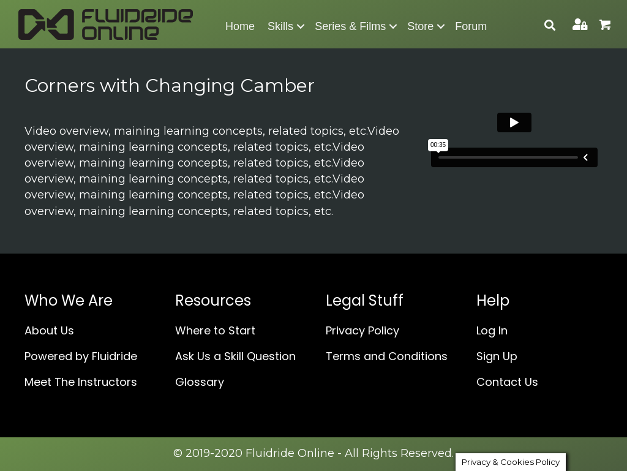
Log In (492, 330)
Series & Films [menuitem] (350, 26)
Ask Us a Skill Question (235, 356)
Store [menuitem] (420, 26)
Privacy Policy (362, 330)
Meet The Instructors (80, 382)
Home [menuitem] (240, 26)
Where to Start (215, 330)
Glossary (199, 382)
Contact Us (507, 382)
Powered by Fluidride (80, 356)
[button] (300, 26)
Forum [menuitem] (471, 26)
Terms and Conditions (387, 356)
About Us (49, 330)
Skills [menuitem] (280, 26)
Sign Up (496, 356)
